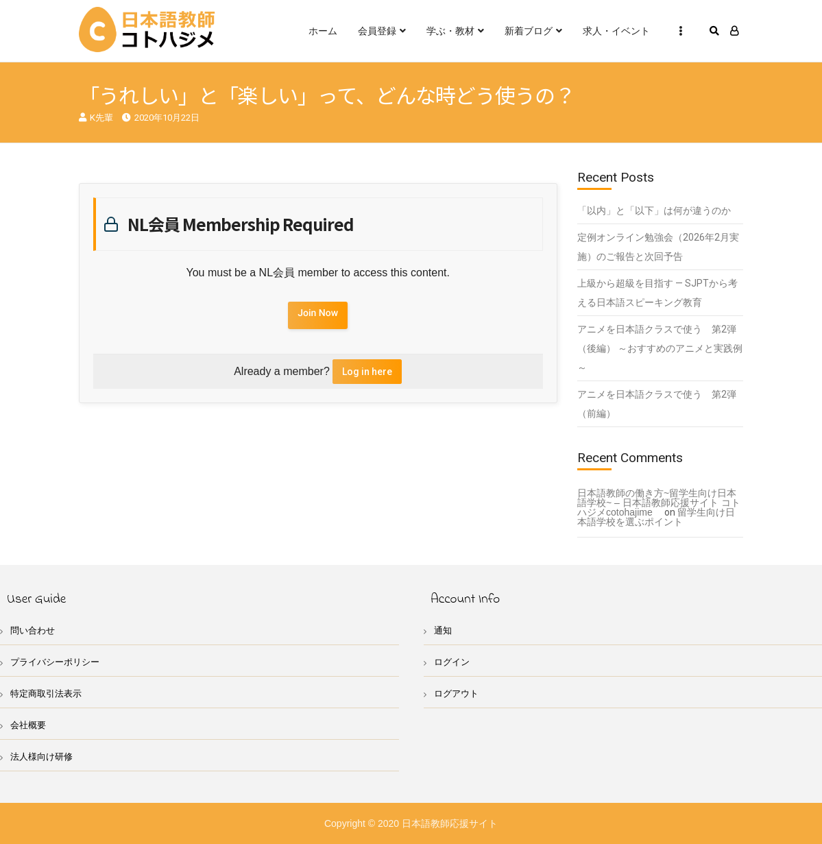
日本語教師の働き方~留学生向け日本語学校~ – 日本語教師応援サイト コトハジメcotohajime (658, 502)
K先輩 (101, 117)
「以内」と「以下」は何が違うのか (654, 210)
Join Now (318, 313)
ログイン (452, 662)
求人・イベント (616, 30)
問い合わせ (32, 630)
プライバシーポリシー (54, 662)
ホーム (323, 30)
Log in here (367, 371)
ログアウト (456, 693)
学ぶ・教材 (450, 30)
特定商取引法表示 (46, 693)
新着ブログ (529, 30)
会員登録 (377, 30)
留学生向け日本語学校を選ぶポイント (656, 517)
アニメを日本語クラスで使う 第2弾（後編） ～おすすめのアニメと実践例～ (659, 348)
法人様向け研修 (41, 756)
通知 (443, 630)
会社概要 (28, 725)
